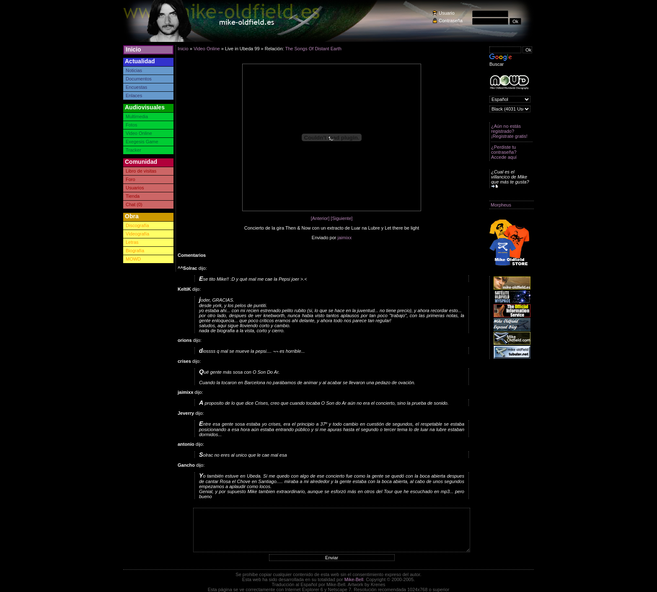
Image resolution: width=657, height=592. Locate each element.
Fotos (131, 124)
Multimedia (137, 116)
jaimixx (345, 237)
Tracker (133, 150)
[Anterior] (320, 218)
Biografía (135, 250)
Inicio (133, 49)
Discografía (137, 225)
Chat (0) (134, 204)
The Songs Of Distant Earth (313, 48)
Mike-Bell (353, 579)
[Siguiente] (341, 218)
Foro (130, 179)
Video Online (139, 133)
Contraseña (451, 20)
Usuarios (135, 187)
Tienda (133, 196)
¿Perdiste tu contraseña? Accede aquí (504, 152)
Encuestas (136, 87)
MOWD (133, 258)
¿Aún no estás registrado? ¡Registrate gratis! (509, 131)
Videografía (137, 233)
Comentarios (192, 255)
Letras (132, 242)
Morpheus (501, 204)
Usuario (447, 13)
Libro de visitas (141, 170)
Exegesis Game (142, 141)
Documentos (139, 78)
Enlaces (134, 95)
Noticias (134, 70)
